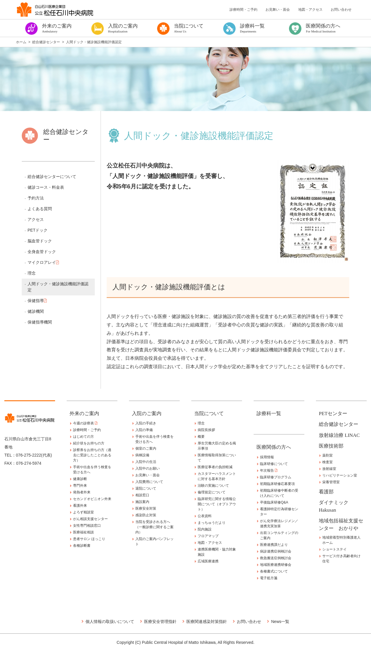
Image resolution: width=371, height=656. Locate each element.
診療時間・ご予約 (243, 10)
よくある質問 (40, 208)
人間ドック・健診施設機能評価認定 (58, 286)
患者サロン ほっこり (89, 539)
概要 (201, 437)
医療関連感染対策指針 (206, 621)
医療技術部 (331, 446)
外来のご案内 (84, 413)
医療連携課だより (274, 545)
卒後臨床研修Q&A (274, 502)
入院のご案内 (146, 413)
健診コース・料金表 (46, 187)
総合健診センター (338, 424)
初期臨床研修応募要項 (277, 484)
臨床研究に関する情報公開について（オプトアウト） (217, 504)
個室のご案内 (145, 448)
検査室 (327, 462)
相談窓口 (142, 495)
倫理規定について (211, 492)
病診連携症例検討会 (275, 551)
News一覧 (280, 621)
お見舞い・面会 (277, 10)
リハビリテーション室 (339, 475)
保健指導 (37, 300)
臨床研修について (274, 464)
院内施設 (205, 529)
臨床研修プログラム (275, 477)
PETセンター (333, 413)
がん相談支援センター (90, 519)
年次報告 (268, 470)
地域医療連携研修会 (275, 565)
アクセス (36, 219)
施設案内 (142, 502)
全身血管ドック (42, 251)
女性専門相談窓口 (87, 526)
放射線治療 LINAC (339, 435)
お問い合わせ (341, 10)
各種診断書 (81, 546)
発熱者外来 (81, 492)
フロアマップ (208, 536)
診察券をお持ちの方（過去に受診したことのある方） (92, 455)
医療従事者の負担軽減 (215, 467)
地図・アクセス (310, 10)
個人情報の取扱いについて (110, 621)
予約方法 (36, 198)
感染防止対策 (145, 515)
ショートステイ (334, 549)
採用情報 (267, 457)
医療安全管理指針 (160, 621)
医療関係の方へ (274, 447)
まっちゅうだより (211, 523)
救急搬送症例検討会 (275, 558)
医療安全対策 (145, 508)
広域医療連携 (208, 561)
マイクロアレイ (43, 262)
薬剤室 (327, 455)
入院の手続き (145, 423)
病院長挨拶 (206, 430)
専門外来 (80, 486)
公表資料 (205, 516)
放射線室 (329, 469)
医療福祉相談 (83, 532)
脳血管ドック (40, 241)
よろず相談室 (83, 512)
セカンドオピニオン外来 (92, 499)
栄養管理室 (331, 482)
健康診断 (80, 479)
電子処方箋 (268, 578)
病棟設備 (142, 455)
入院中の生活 (145, 462)
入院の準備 (144, 430)
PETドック (38, 230)
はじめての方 (83, 437)
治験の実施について (213, 486)
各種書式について (274, 571)
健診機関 (36, 311)
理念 (32, 273)
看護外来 (80, 506)
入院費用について (149, 482)
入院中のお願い (147, 468)
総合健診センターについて (52, 176)
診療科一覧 (269, 413)
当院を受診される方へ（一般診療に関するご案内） (154, 527)
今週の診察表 (85, 423)
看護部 (326, 492)
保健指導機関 (40, 322)
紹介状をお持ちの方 (88, 443)
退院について (145, 488)
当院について (209, 413)
